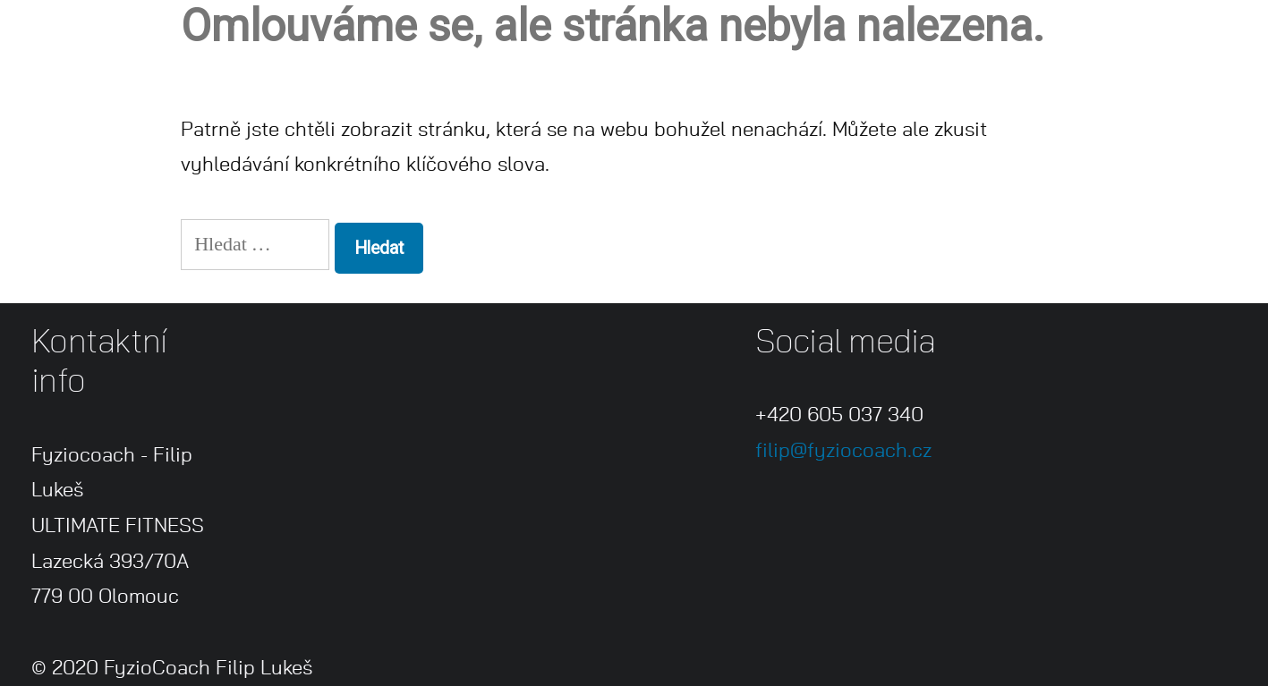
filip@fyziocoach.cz (843, 451)
